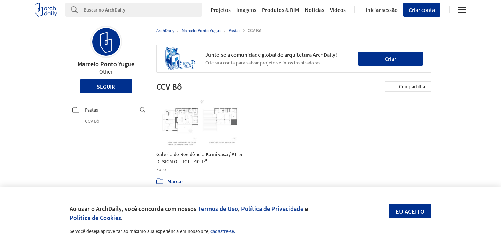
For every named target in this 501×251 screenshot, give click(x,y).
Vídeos (338, 10)
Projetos (220, 10)
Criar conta (422, 9)
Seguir (106, 86)
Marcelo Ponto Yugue (106, 64)
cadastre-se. (222, 231)
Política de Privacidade (272, 209)
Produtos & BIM (280, 10)
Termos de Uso (218, 209)
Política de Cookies (95, 218)
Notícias (314, 10)
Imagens (246, 10)
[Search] (143, 10)
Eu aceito (410, 211)
